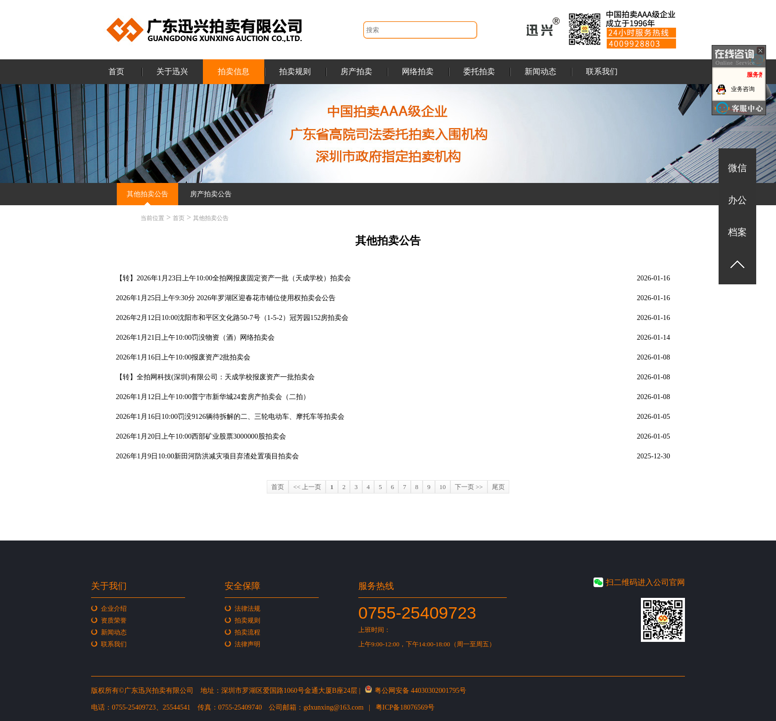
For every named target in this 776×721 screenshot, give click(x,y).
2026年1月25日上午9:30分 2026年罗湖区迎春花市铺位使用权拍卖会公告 (226, 298)
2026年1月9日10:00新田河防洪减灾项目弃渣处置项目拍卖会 (207, 456)
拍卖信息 (233, 71)
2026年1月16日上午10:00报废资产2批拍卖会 (183, 357)
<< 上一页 (307, 487)
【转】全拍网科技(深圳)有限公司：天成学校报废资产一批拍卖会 (215, 377)
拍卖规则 (295, 71)
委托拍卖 (479, 71)
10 (442, 487)
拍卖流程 (247, 632)
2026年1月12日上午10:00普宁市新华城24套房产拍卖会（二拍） (213, 397)
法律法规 (247, 608)
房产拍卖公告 (211, 194)
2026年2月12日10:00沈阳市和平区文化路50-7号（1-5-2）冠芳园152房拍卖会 (232, 317)
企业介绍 (114, 608)
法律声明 (247, 644)
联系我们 (602, 71)
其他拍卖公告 (147, 194)
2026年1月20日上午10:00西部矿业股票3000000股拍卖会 (201, 436)
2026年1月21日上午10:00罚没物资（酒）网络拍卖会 (195, 337)
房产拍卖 (356, 71)
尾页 (498, 487)
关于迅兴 (172, 71)
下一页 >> (469, 487)
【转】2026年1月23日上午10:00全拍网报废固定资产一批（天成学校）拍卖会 (233, 278)
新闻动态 (540, 71)
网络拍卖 (418, 71)
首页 (116, 71)
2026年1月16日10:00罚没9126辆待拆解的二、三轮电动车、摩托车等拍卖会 (230, 416)
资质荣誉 (114, 620)
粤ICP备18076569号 (405, 707)
